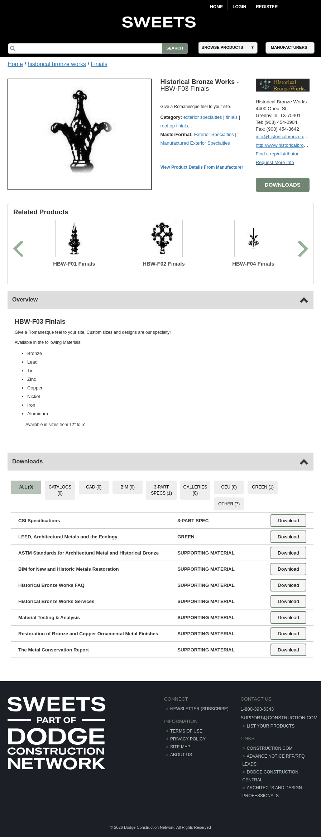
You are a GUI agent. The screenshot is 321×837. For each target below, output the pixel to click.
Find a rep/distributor (276, 153)
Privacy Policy (188, 738)
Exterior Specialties (214, 134)
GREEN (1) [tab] (262, 486)
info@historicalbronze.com (282, 136)
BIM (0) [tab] (128, 486)
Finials (99, 64)
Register (267, 6)
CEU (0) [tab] (228, 486)
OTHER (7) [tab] (229, 503)
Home (216, 6)
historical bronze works (57, 64)
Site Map (180, 746)
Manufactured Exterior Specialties (195, 143)
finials (232, 117)
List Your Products (270, 725)
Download (287, 520)
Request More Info (274, 162)
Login (239, 6)
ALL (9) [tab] (27, 486)
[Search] (99, 48)
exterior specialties (203, 117)
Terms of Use (186, 730)
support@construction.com (278, 717)
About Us (181, 754)
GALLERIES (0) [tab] (195, 489)
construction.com (269, 748)
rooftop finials (174, 125)
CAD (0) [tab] (94, 486)
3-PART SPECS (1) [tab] (161, 489)
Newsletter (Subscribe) (199, 708)
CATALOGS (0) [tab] (60, 489)
